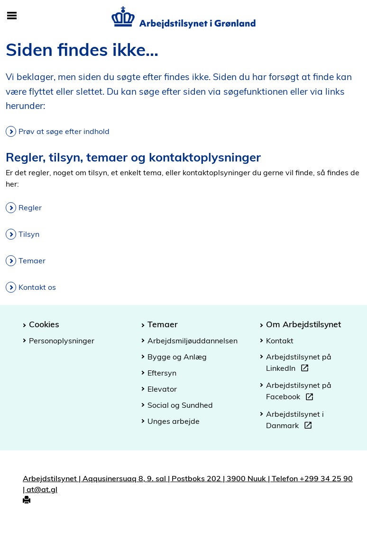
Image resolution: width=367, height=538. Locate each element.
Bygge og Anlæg (177, 356)
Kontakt (280, 340)
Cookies (44, 324)
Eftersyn (161, 372)
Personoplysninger (61, 340)
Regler (30, 207)
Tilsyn (28, 234)
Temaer (32, 260)
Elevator (162, 389)
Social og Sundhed (180, 405)
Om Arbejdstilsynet (303, 324)
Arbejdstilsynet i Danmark (295, 421)
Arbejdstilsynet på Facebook (298, 392)
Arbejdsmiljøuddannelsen (192, 340)
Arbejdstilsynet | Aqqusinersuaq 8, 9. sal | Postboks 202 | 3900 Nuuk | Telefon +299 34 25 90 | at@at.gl (188, 484)
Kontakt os (37, 287)
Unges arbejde (173, 421)
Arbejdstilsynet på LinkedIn (298, 364)
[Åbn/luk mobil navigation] (12, 16)
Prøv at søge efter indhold (64, 131)
